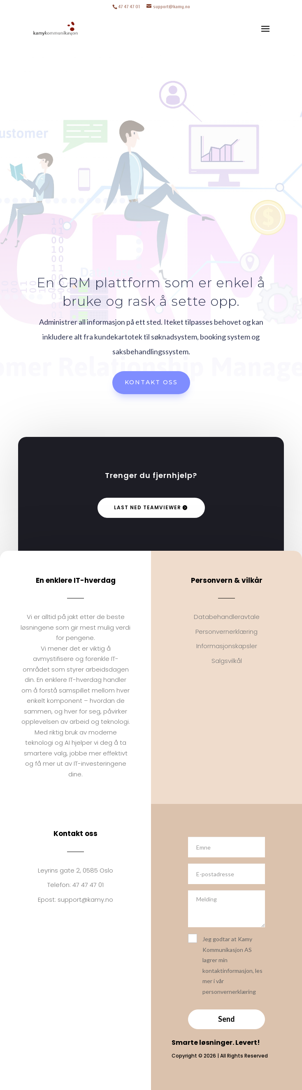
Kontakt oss (151, 382)
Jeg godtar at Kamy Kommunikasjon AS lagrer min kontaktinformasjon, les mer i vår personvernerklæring (225, 964)
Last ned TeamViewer (147, 507)
